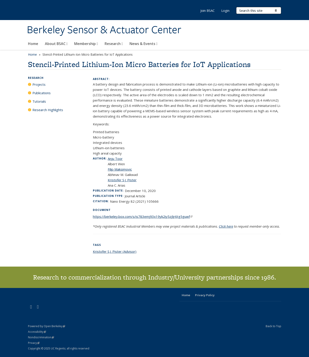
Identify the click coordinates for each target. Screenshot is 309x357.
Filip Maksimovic (120, 169)
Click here (226, 226)
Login (225, 10)
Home (33, 43)
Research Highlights (47, 110)
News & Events (143, 43)
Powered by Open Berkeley (46, 326)
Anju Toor (115, 158)
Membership (86, 43)
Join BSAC (207, 10)
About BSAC (56, 43)
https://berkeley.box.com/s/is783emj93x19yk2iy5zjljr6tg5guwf (143, 216)
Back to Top (273, 326)
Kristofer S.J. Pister (122, 180)
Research (114, 43)
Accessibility (37, 332)
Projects (39, 84)
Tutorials (39, 101)
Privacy (34, 343)
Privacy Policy (205, 295)
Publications (41, 93)
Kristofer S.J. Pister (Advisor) (114, 251)
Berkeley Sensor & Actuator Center (104, 29)
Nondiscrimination (41, 337)
